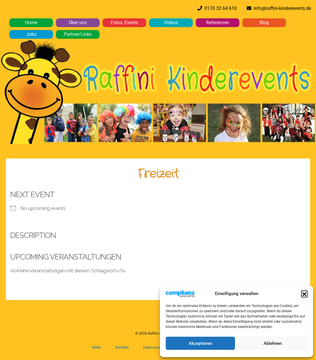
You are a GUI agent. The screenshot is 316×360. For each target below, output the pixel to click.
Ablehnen (273, 343)
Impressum (152, 347)
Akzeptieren (200, 343)
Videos (171, 22)
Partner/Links (78, 34)
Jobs (31, 34)
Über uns (78, 22)
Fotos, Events (124, 22)
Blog (264, 22)
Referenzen (217, 22)
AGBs (96, 347)
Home (31, 22)
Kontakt (122, 347)
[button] (304, 294)
